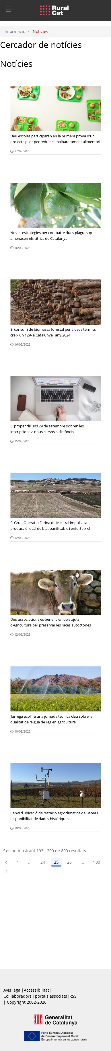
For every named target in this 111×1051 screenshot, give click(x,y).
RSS (73, 996)
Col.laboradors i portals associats (35, 996)
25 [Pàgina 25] (56, 862)
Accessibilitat (36, 990)
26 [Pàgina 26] (69, 862)
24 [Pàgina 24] (42, 862)
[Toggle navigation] (8, 9)
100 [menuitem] (96, 862)
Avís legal (12, 990)
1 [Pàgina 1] (18, 862)
